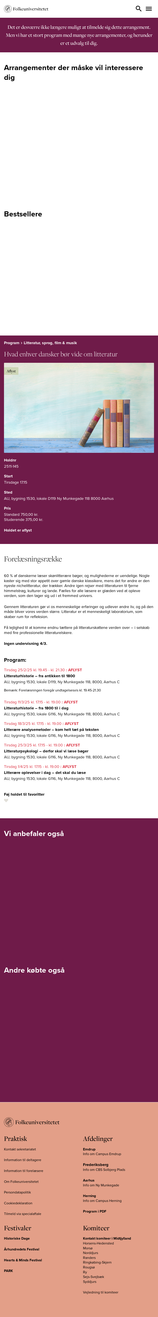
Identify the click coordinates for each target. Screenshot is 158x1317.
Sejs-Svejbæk (93, 1277)
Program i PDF (94, 1211)
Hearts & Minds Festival (23, 1260)
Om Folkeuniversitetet (21, 1181)
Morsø (88, 1248)
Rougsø (89, 1267)
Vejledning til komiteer (100, 1292)
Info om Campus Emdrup (102, 1154)
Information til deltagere (22, 1160)
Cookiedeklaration (18, 1203)
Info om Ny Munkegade (101, 1185)
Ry (85, 1272)
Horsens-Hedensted (98, 1243)
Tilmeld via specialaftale (22, 1214)
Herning (89, 1196)
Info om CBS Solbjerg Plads (104, 1169)
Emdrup (89, 1149)
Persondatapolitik (17, 1192)
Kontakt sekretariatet (20, 1149)
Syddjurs (89, 1281)
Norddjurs (90, 1253)
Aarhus (89, 1180)
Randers (89, 1257)
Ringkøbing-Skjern (97, 1262)
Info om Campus (96, 1200)
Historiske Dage (17, 1238)
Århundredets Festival (21, 1249)
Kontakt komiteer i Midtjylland (107, 1238)
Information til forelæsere (23, 1170)
